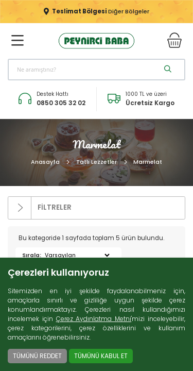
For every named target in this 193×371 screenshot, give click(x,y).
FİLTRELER (40, 208)
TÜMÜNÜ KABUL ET (101, 355)
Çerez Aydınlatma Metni (94, 318)
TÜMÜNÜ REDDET (37, 355)
